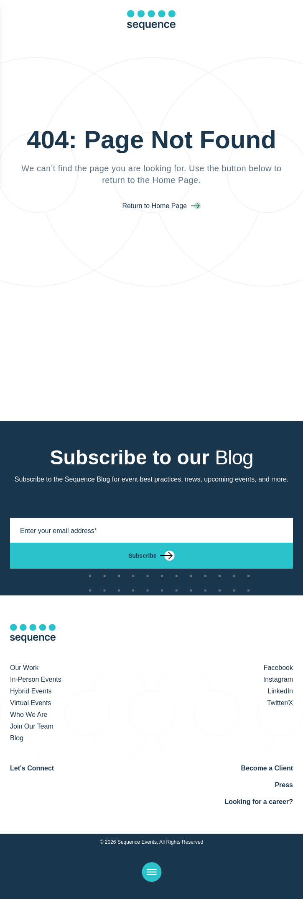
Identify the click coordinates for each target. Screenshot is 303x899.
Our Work (24, 667)
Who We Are (29, 714)
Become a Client (267, 768)
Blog (16, 738)
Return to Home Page (155, 205)
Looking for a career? (258, 801)
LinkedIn (280, 691)
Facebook (278, 667)
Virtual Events (30, 702)
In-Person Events (35, 679)
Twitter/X (280, 702)
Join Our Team (31, 726)
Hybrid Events (31, 691)
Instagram (278, 679)
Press (284, 784)
